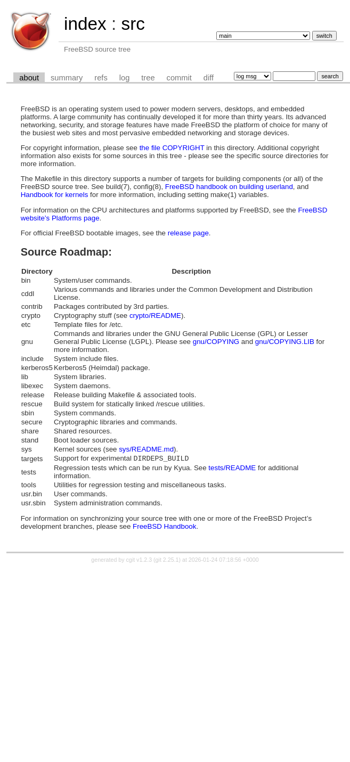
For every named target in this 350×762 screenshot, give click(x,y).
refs (100, 77)
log (124, 77)
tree (147, 77)
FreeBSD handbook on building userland (229, 187)
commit (179, 77)
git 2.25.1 (167, 561)
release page (188, 233)
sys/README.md (146, 449)
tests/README (232, 469)
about (29, 77)
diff (209, 77)
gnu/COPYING (216, 342)
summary (67, 77)
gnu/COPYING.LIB (284, 342)
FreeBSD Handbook (164, 527)
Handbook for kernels (54, 195)
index (85, 24)
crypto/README (155, 315)
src (132, 24)
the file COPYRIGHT (172, 148)
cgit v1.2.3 (139, 561)
